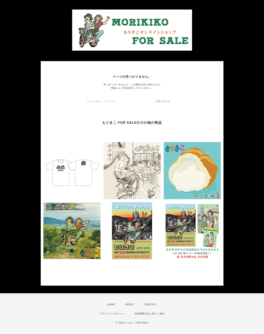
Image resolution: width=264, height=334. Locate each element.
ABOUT (129, 304)
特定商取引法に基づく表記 (149, 313)
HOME (111, 304)
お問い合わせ (163, 101)
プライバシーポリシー (112, 313)
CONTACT (150, 304)
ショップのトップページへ (101, 101)
